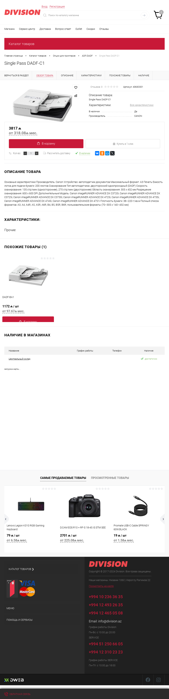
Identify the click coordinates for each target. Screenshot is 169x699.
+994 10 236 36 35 (108, 596)
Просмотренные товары (110, 478)
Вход (44, 6)
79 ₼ (31, 538)
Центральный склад (19, 358)
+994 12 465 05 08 (106, 613)
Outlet (78, 28)
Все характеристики (141, 105)
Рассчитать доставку (56, 153)
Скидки (90, 28)
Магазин (9, 28)
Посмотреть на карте (101, 586)
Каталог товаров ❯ (21, 569)
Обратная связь (17, 694)
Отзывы (104, 28)
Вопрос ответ (63, 28)
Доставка (45, 28)
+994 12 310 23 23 (106, 652)
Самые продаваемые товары (63, 478)
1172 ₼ (28, 309)
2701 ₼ (84, 538)
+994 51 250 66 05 (108, 643)
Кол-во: (17, 153)
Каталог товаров (21, 44)
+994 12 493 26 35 (106, 605)
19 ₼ (138, 538)
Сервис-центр (27, 28)
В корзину (46, 143)
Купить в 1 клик (123, 143)
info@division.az (110, 621)
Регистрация (57, 6)
